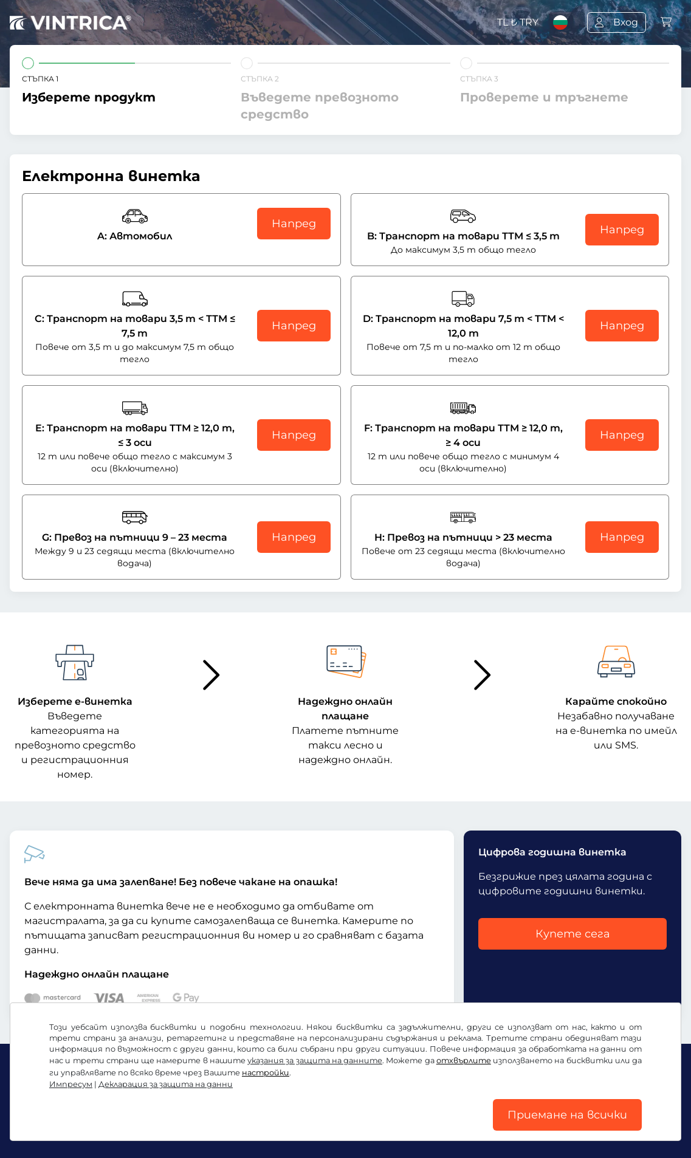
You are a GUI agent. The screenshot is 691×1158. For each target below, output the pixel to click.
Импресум (70, 1084)
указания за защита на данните (314, 1060)
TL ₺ (517, 22)
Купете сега (572, 933)
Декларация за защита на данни (165, 1084)
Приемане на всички (567, 1115)
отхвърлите (463, 1060)
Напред (294, 223)
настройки (265, 1072)
